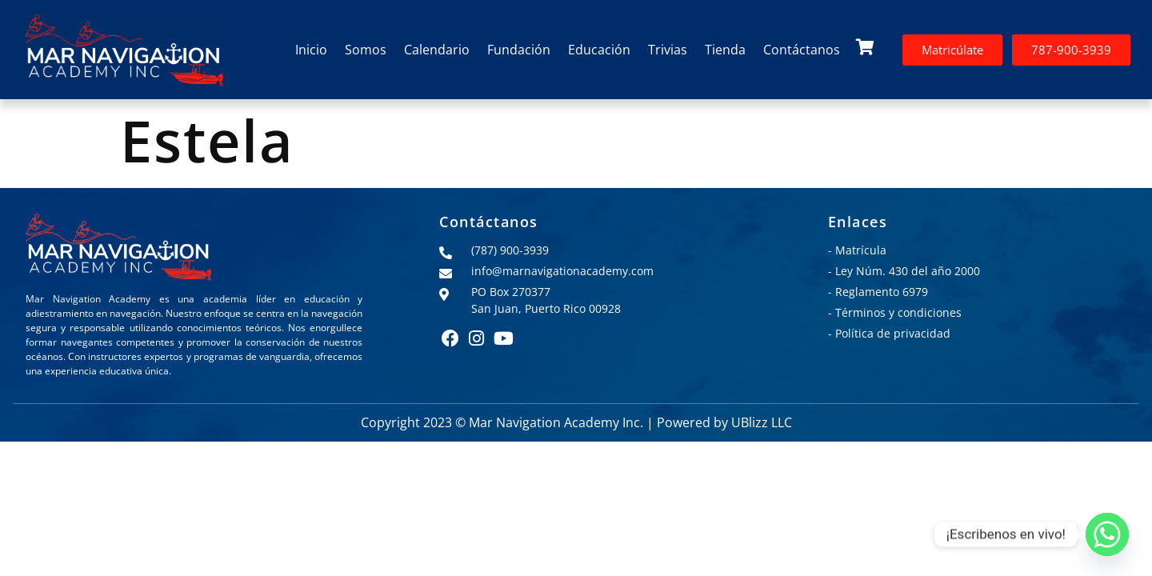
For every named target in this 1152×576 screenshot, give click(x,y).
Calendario (437, 49)
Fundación (518, 49)
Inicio (311, 49)
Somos (365, 49)
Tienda (725, 49)
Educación (599, 49)
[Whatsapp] (1107, 534)
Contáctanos (801, 49)
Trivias (667, 49)
